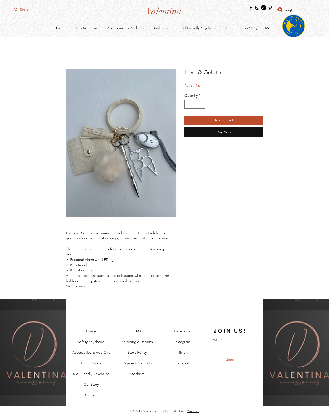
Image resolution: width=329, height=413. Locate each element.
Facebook (182, 331)
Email (215, 340)
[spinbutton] (194, 104)
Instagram (182, 342)
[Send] (230, 359)
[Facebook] (250, 7)
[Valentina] (163, 11)
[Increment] (201, 104)
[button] (307, 9)
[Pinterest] (270, 7)
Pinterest (182, 363)
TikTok (182, 352)
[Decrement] (188, 104)
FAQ (137, 331)
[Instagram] (257, 7)
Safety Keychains (91, 342)
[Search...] (35, 9)
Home (91, 331)
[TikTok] (263, 7)
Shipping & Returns (137, 342)
